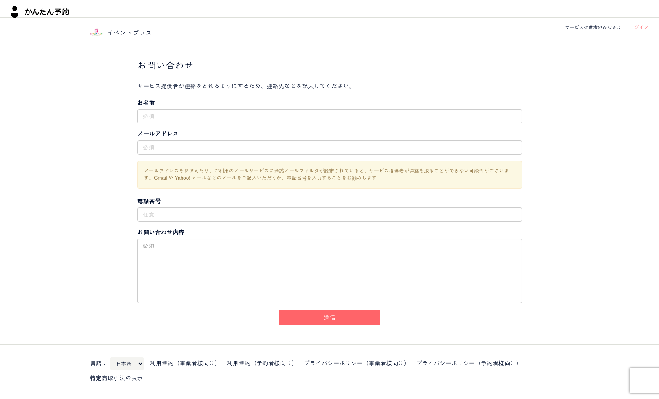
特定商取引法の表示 (116, 378)
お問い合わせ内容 (161, 232)
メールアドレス (158, 134)
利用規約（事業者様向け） (185, 363)
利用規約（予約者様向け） (262, 363)
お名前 (146, 103)
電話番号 (149, 201)
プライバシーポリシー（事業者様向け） (357, 363)
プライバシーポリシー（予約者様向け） (469, 363)
